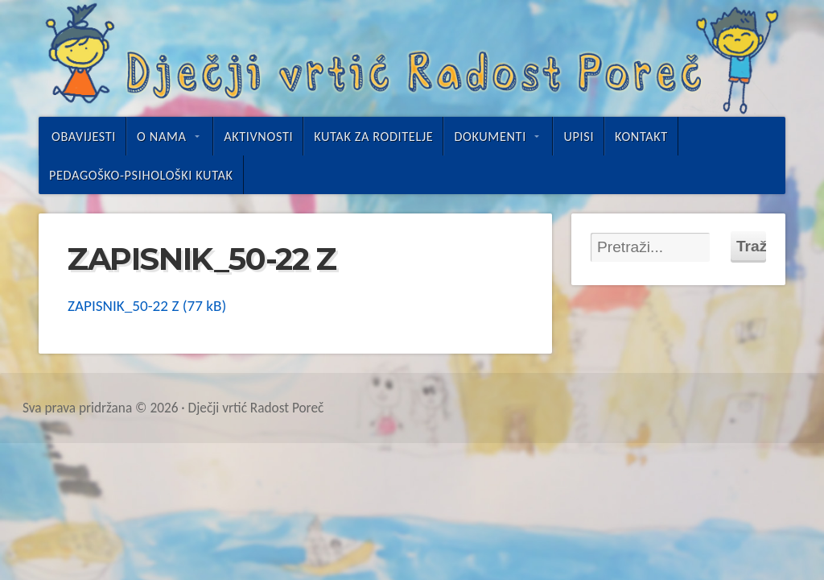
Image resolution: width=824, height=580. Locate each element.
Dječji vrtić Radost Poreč (412, 58)
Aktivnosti (258, 136)
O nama (161, 136)
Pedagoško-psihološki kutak (141, 175)
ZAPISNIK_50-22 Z (123, 305)
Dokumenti (489, 136)
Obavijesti (84, 136)
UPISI (578, 136)
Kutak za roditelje (373, 136)
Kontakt (641, 136)
